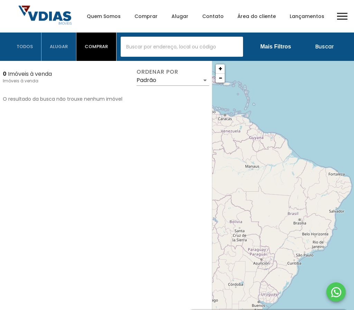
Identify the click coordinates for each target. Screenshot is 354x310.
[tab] (24, 47)
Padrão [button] (146, 80)
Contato (213, 16)
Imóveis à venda (20, 81)
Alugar (179, 16)
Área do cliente (256, 16)
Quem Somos (104, 16)
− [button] (220, 78)
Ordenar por (157, 72)
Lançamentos (307, 16)
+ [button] (220, 68)
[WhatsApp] (336, 292)
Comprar (146, 16)
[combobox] (182, 47)
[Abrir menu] (342, 16)
